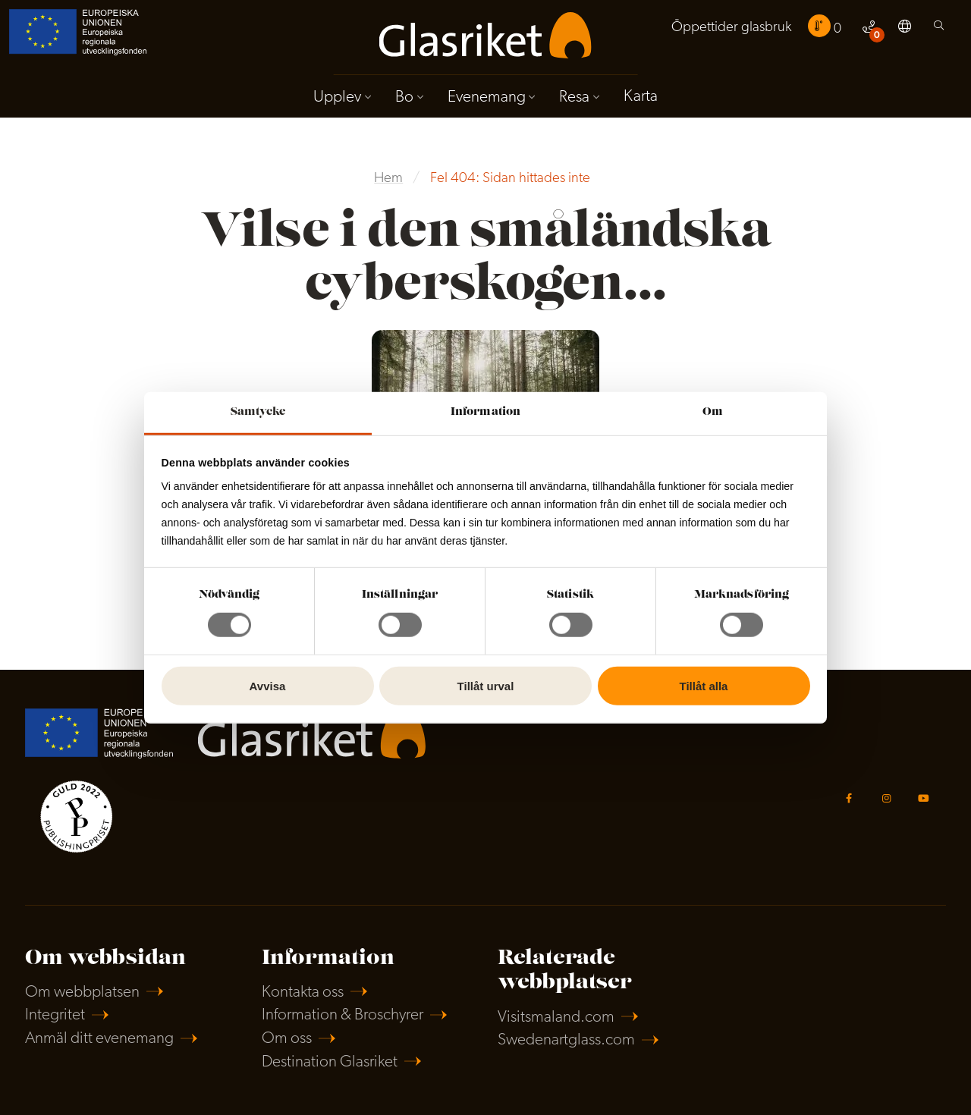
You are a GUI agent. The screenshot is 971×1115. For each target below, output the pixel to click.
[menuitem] (731, 28)
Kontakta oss (303, 992)
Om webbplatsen (82, 992)
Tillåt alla (704, 686)
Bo (404, 97)
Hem (388, 178)
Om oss (287, 1039)
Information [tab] (485, 412)
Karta (641, 97)
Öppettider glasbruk (731, 27)
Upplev (337, 97)
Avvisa (268, 686)
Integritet (55, 1015)
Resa (574, 97)
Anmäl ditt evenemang (99, 1039)
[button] (904, 29)
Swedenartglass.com (566, 1040)
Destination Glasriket (330, 1062)
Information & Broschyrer (342, 1015)
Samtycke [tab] (258, 412)
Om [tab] (712, 412)
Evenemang (487, 97)
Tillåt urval (485, 686)
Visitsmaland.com (556, 1017)
